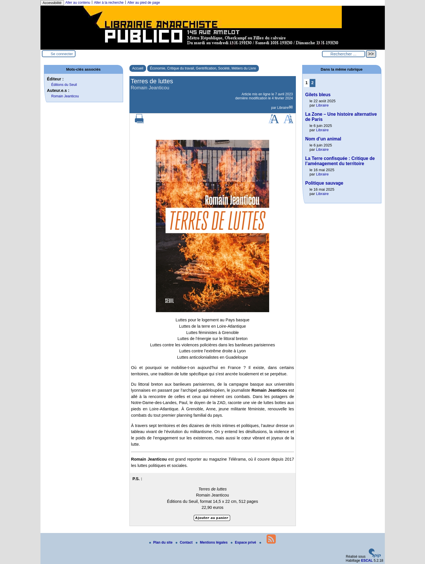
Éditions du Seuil (64, 85)
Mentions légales (212, 542)
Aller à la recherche (108, 3)
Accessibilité (52, 3)
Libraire (283, 108)
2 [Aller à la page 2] (312, 82)
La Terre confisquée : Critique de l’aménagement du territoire (340, 161)
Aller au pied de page (143, 3)
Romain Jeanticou (65, 96)
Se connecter (62, 54)
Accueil (137, 68)
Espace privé (244, 542)
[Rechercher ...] (343, 54)
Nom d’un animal (323, 138)
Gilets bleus (318, 94)
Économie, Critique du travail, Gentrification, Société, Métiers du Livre (203, 68)
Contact (184, 542)
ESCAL (367, 561)
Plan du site (161, 542)
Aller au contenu (77, 3)
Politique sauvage (324, 183)
